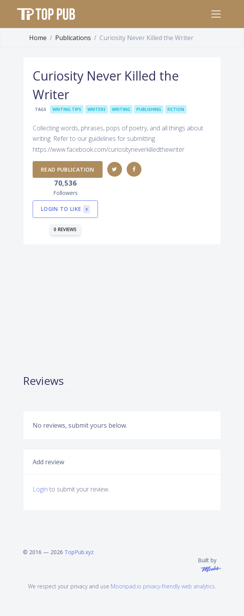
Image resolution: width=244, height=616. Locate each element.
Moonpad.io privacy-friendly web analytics (163, 586)
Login (40, 489)
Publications (73, 37)
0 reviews (65, 229)
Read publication (67, 169)
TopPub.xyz (79, 552)
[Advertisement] (122, 308)
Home (38, 37)
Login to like (65, 209)
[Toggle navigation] (216, 14)
